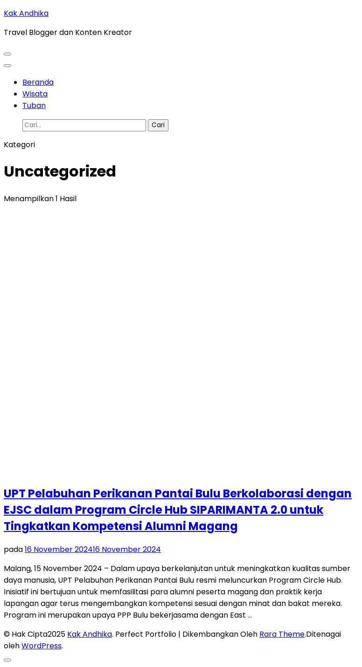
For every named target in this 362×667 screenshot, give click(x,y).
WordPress (41, 645)
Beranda (38, 82)
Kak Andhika (26, 13)
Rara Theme (282, 634)
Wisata (35, 93)
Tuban (34, 105)
